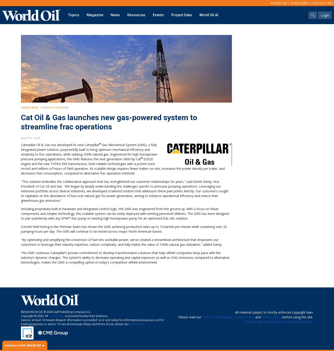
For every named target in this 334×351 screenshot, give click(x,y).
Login (325, 15)
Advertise (278, 3)
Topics (73, 15)
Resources (136, 15)
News (115, 15)
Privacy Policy (271, 317)
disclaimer (136, 324)
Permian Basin (29, 107)
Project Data (181, 15)
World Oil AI (208, 15)
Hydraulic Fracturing (55, 107)
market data (56, 316)
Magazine (95, 15)
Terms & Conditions (216, 317)
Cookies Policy (243, 317)
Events (158, 15)
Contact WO (322, 3)
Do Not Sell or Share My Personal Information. (279, 322)
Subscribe (299, 3)
